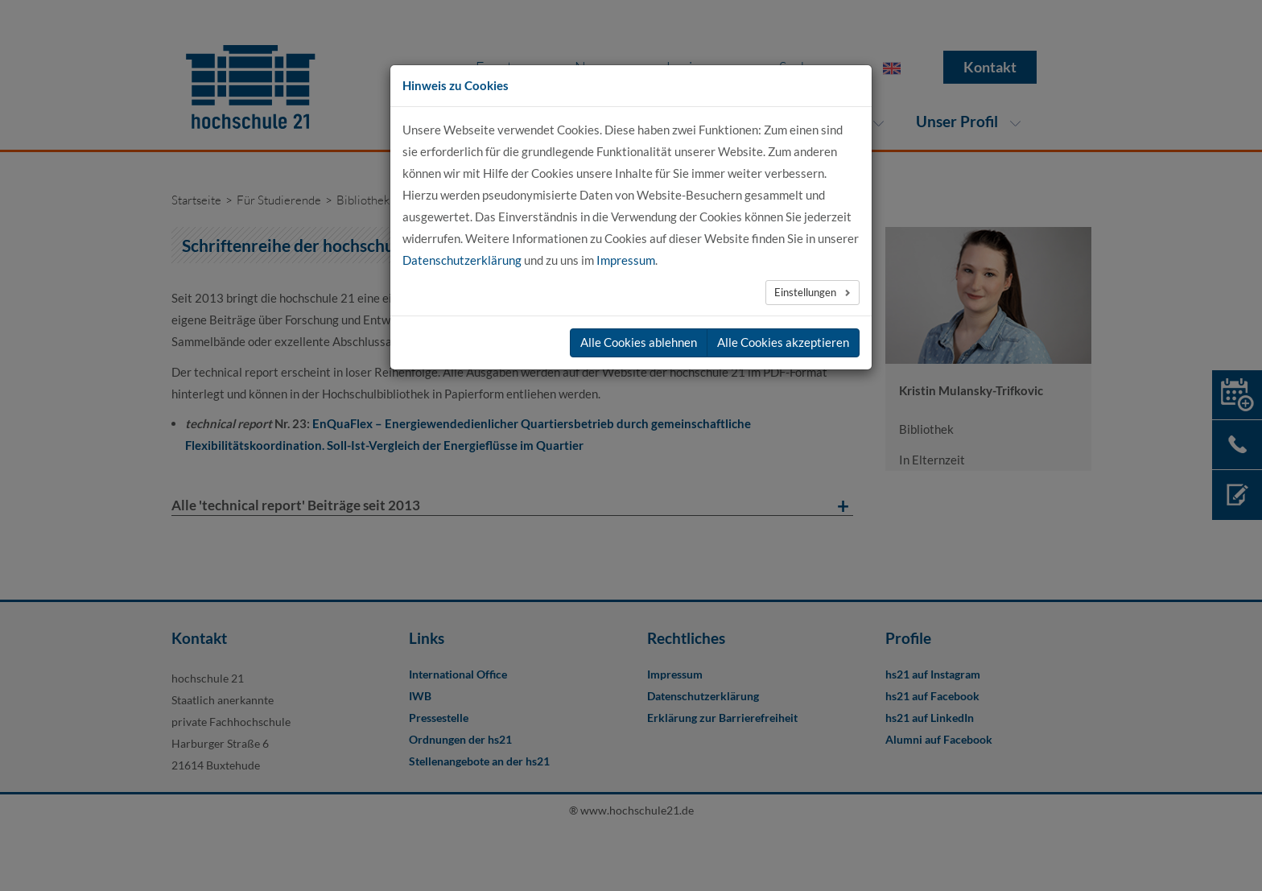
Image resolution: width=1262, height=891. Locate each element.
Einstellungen (806, 292)
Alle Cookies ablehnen (638, 342)
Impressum (625, 260)
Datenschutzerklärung (462, 260)
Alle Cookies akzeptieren (783, 342)
